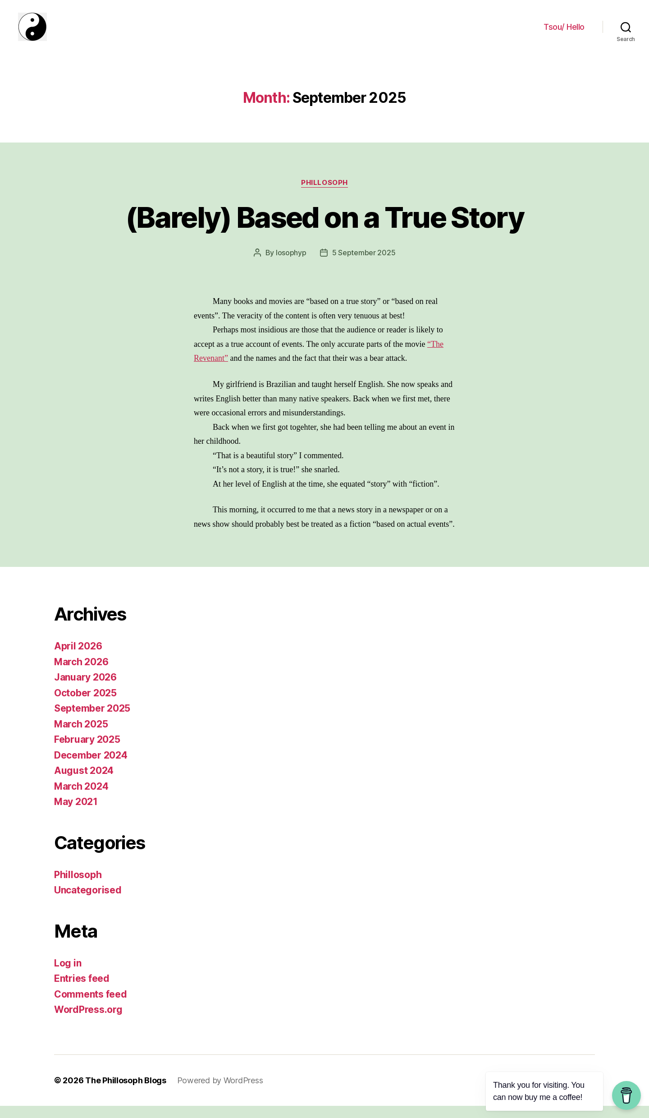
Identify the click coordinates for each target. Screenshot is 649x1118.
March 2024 (81, 798)
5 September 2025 (364, 264)
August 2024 (84, 782)
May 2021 (76, 813)
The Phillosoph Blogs (125, 1092)
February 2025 (87, 751)
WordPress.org (88, 1021)
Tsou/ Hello (564, 32)
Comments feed (90, 1006)
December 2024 (91, 767)
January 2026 (85, 689)
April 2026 (78, 658)
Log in (67, 975)
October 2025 (85, 705)
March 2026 (81, 674)
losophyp (291, 264)
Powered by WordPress (220, 1092)
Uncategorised (88, 902)
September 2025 (92, 720)
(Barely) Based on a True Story (324, 229)
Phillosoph (324, 194)
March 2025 (81, 736)
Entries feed (82, 990)
